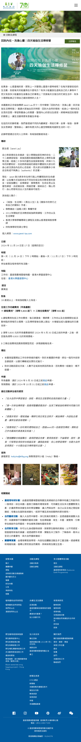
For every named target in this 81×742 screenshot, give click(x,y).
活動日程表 (34, 563)
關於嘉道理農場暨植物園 (63, 638)
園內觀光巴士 (11, 577)
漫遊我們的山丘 (12, 611)
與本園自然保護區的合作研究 (64, 619)
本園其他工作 (59, 659)
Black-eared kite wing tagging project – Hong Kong (15, 666)
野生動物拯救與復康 (14, 634)
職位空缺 (33, 638)
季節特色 (9, 590)
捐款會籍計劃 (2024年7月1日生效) (40, 643)
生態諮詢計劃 (59, 615)
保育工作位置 (59, 645)
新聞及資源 (34, 676)
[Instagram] (23, 713)
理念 (55, 563)
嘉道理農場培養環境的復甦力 (40, 609)
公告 (7, 587)
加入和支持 (34, 634)
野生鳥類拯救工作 (13, 645)
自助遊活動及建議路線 (14, 573)
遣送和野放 (10, 655)
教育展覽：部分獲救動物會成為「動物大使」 (16, 660)
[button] (76, 5)
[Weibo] (57, 713)
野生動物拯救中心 (13, 638)
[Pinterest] (45, 713)
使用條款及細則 (40, 731)
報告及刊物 (34, 690)
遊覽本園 (9, 559)
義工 (31, 654)
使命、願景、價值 (61, 642)
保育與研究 (58, 600)
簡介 (7, 563)
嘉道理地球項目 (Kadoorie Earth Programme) (64, 571)
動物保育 (57, 605)
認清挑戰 (33, 605)
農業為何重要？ (36, 614)
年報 (31, 700)
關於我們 (57, 634)
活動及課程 (34, 559)
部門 (55, 655)
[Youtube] (34, 713)
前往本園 (9, 584)
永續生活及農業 (36, 600)
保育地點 (57, 611)
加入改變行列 (35, 617)
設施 (55, 627)
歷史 (55, 649)
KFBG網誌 (34, 680)
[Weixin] (69, 713)
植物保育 (57, 608)
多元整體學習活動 (61, 559)
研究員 (56, 624)
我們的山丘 (10, 608)
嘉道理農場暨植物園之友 (39, 651)
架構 (55, 652)
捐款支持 (33, 647)
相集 (7, 594)
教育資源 (33, 694)
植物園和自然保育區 (14, 600)
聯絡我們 (57, 662)
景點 (7, 570)
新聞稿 (32, 683)
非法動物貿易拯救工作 (14, 652)
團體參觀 (9, 567)
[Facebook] (11, 713)
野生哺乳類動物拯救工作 (15, 649)
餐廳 (7, 580)
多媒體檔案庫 (35, 704)
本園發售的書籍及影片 (38, 687)
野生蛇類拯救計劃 (13, 642)
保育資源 (33, 697)
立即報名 (72, 41)
